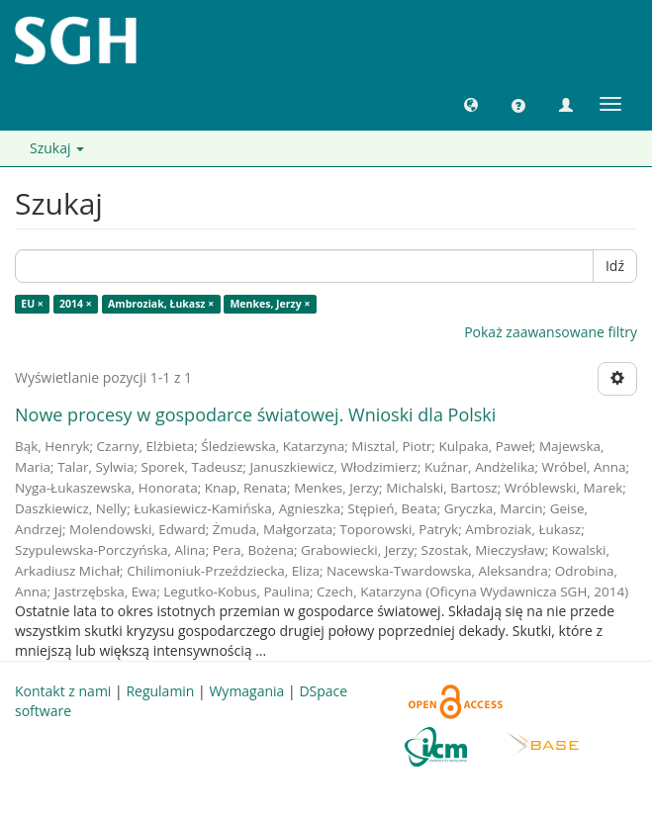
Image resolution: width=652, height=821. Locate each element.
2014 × (75, 304)
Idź (614, 265)
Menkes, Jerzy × (270, 304)
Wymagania (246, 691)
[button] (471, 104)
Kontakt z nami (63, 691)
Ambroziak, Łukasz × (161, 304)
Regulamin (160, 691)
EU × (32, 304)
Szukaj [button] (57, 147)
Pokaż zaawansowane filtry (550, 331)
